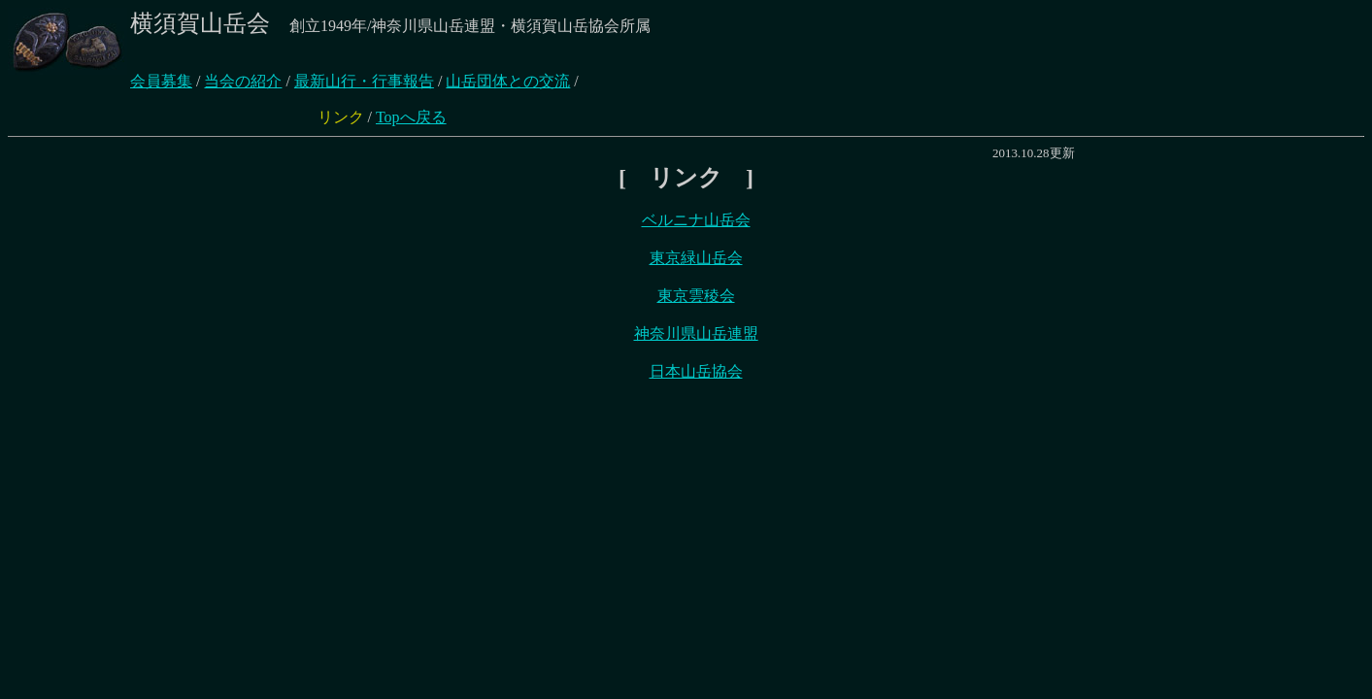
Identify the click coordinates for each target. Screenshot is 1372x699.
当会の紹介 (243, 81)
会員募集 (161, 81)
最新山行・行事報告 (364, 81)
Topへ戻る (411, 117)
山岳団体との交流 (508, 81)
